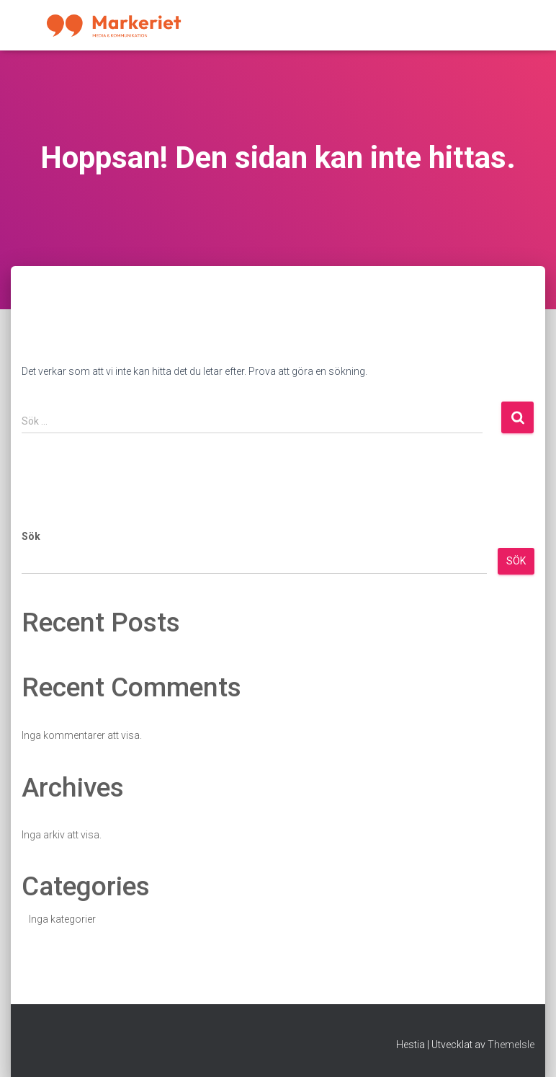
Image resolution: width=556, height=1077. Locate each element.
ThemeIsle (511, 1044)
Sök (31, 536)
